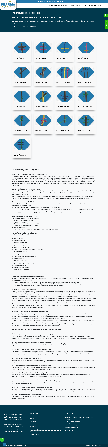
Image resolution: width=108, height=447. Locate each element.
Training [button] (84, 5)
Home (51, 5)
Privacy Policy (33, 426)
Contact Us (32, 437)
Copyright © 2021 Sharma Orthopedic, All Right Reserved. (14, 445)
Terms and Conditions (34, 423)
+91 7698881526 (76, 421)
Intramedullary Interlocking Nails (27, 26)
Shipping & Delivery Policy (35, 429)
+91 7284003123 (68, 421)
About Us (32, 418)
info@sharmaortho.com (44, 1)
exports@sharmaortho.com (81, 425)
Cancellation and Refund (35, 434)
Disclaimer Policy (33, 431)
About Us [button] (57, 5)
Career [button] (90, 5)
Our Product (65, 5)
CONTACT (101, 5)
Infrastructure (33, 421)
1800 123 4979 (58, 1)
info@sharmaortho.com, (70, 425)
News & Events (75, 5)
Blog (95, 5)
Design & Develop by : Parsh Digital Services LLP (96, 445)
